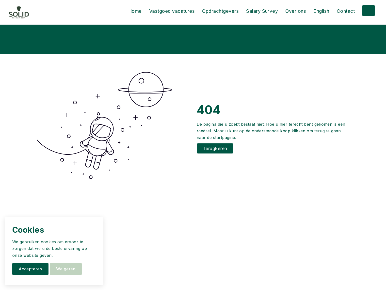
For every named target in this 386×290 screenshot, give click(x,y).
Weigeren (65, 268)
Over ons (295, 11)
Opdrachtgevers (220, 11)
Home (135, 11)
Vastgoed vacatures (172, 11)
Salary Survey (262, 11)
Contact (346, 11)
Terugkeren (215, 148)
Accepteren (30, 268)
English (321, 11)
